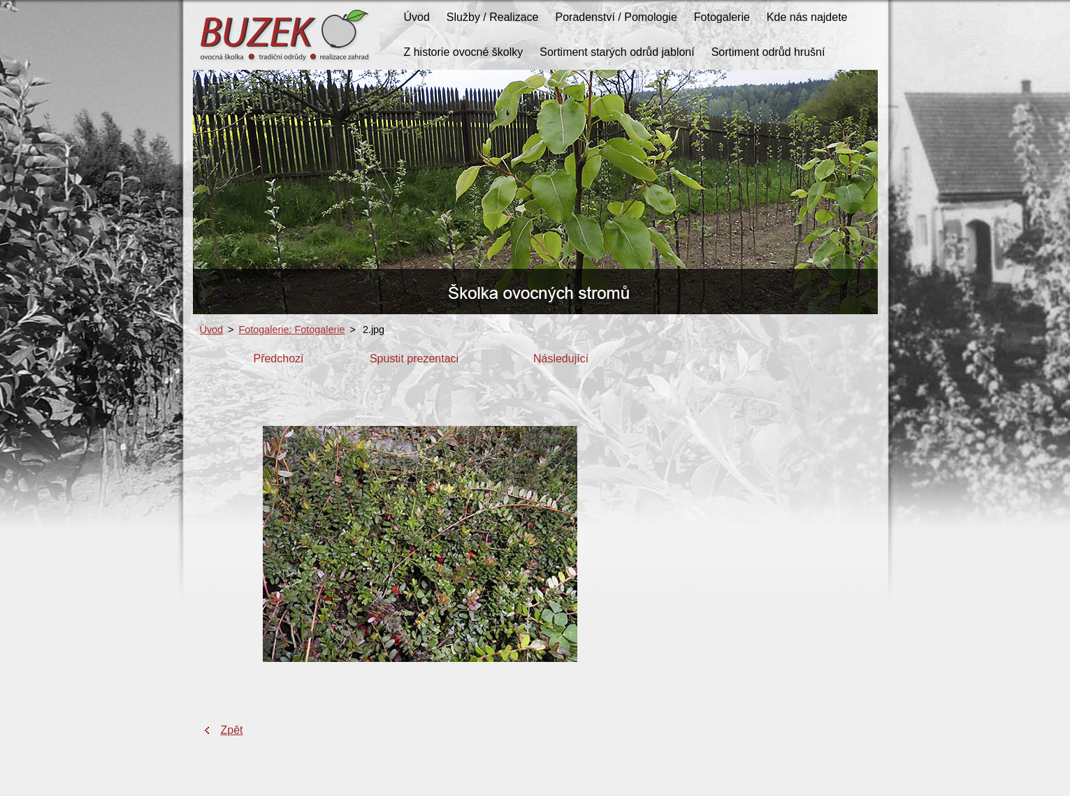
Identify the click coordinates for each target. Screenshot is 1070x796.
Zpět (232, 730)
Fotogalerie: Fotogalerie (292, 329)
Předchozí (278, 358)
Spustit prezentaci (414, 358)
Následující (560, 358)
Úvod (212, 329)
